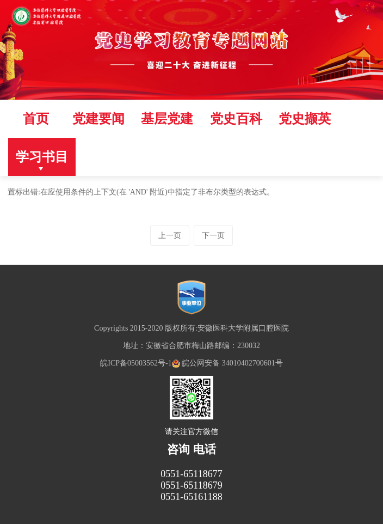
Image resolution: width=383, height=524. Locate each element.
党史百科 (236, 119)
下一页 (213, 235)
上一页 (169, 235)
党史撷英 (305, 119)
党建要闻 (98, 119)
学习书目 (42, 157)
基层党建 (167, 119)
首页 (36, 119)
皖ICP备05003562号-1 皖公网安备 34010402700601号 (191, 363)
